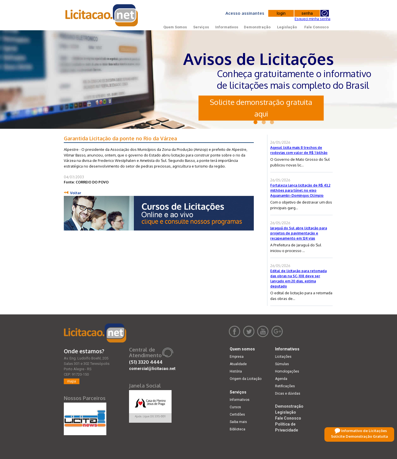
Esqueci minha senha (312, 18)
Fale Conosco (316, 27)
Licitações (283, 357)
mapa (71, 381)
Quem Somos (175, 27)
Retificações (285, 386)
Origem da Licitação (245, 379)
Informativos (226, 27)
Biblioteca (237, 429)
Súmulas (282, 364)
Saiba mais (238, 422)
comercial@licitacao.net (152, 368)
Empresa (237, 357)
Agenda (281, 379)
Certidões (237, 414)
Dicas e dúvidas (287, 393)
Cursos (235, 407)
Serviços (201, 27)
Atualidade (238, 364)
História (236, 371)
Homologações (287, 371)
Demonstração (257, 27)
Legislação (287, 27)
